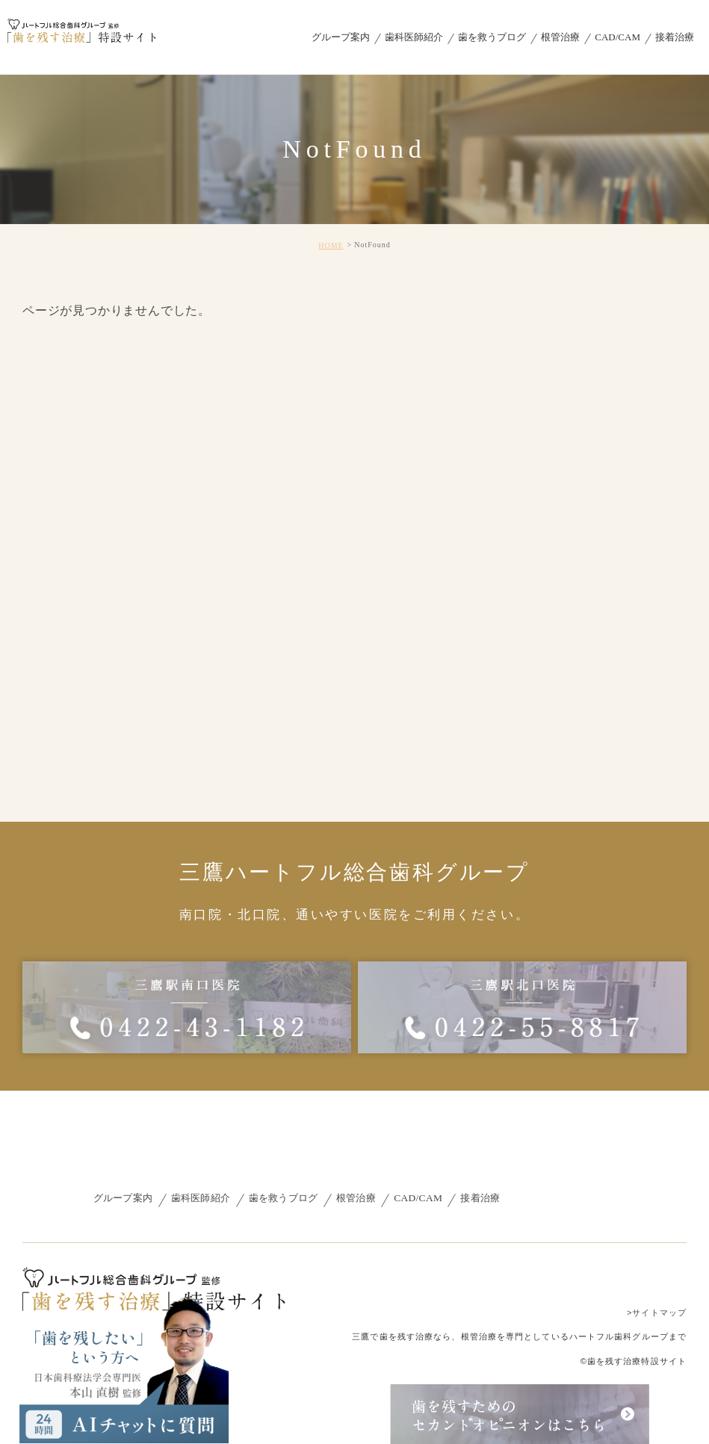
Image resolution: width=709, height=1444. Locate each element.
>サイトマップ (657, 1311)
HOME (330, 245)
